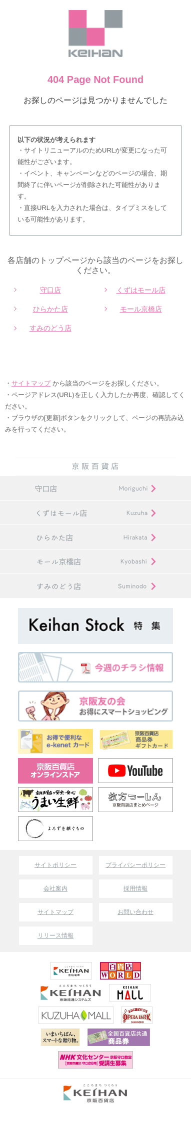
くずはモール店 (141, 290)
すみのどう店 (51, 328)
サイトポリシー (55, 865)
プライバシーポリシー (136, 865)
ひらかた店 (50, 309)
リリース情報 (56, 935)
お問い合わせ (136, 912)
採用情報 (136, 888)
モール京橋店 (141, 309)
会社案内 (56, 888)
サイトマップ (31, 383)
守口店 (50, 290)
